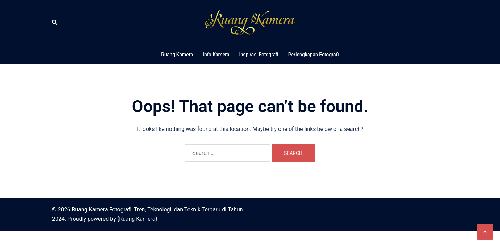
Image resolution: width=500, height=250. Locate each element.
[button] (55, 22)
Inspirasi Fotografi (258, 54)
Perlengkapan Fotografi (313, 54)
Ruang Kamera (177, 54)
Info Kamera (216, 54)
